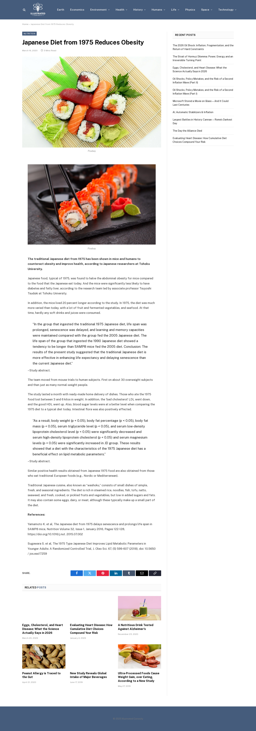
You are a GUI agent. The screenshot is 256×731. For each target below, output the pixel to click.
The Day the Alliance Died (187, 130)
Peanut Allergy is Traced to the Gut (41, 675)
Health (120, 9)
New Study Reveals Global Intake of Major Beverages (88, 675)
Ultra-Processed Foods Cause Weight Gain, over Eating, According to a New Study (138, 677)
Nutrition (29, 34)
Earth (60, 9)
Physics (190, 9)
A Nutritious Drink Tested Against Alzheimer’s (135, 627)
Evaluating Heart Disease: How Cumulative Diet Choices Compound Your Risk (91, 629)
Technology (225, 9)
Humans (157, 9)
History (138, 9)
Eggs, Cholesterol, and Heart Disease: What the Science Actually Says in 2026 (42, 629)
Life (173, 9)
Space (205, 9)
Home (25, 24)
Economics (77, 9)
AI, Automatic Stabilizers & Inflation (193, 112)
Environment (98, 9)
